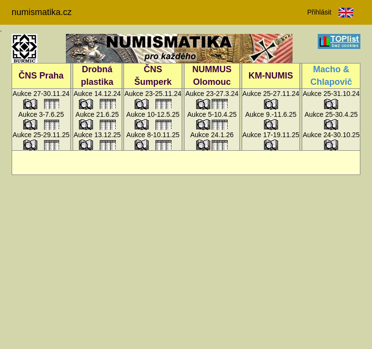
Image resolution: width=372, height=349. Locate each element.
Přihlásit (319, 12)
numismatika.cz (42, 12)
